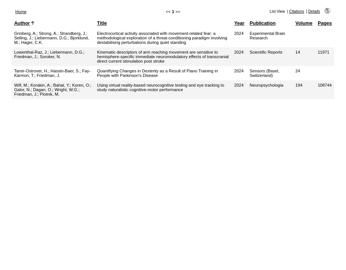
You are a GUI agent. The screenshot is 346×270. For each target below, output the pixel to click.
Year (239, 23)
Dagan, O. (42, 89)
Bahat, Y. (61, 85)
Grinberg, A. (25, 33)
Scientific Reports (266, 52)
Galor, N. (22, 89)
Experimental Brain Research (268, 35)
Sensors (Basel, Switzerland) (265, 73)
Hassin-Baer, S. (65, 71)
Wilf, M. (21, 85)
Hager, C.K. (32, 42)
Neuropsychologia (267, 85)
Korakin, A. (40, 85)
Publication (263, 23)
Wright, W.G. (66, 89)
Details (314, 11)
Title (102, 23)
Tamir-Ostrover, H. (31, 71)
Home (21, 11)
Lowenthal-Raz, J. (31, 52)
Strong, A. (48, 33)
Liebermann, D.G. (51, 38)
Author (22, 23)
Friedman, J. (26, 56)
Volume (303, 23)
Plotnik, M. (49, 94)
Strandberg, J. (73, 33)
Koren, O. (81, 85)
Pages (325, 23)
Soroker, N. (50, 56)
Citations (296, 11)
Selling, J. (23, 38)
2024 (239, 33)
